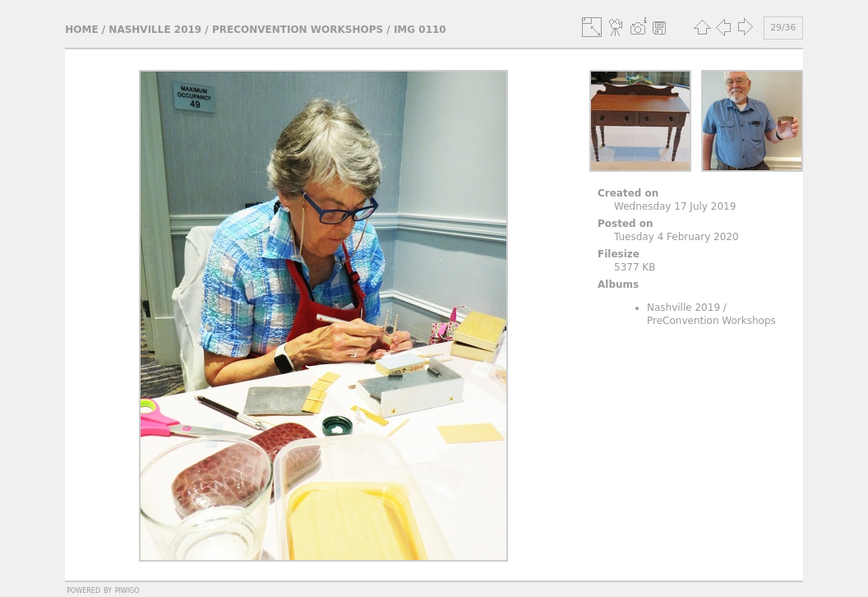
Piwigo (127, 589)
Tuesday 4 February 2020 (676, 237)
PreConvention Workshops (297, 29)
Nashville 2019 (154, 29)
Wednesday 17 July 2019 (675, 206)
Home (81, 29)
